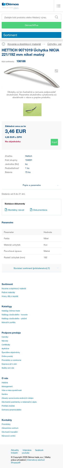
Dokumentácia (38, 209)
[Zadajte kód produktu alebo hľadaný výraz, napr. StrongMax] (31, 17)
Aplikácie (5, 348)
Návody (5, 341)
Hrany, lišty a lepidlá (10, 296)
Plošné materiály (8, 292)
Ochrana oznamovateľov (12, 410)
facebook (39, 450)
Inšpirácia (27, 450)
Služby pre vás (8, 368)
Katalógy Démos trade (11, 311)
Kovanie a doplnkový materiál (24, 44)
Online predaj (7, 356)
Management (7, 386)
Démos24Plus (31, 25)
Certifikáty (6, 344)
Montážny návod (14, 209)
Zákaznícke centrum (10, 428)
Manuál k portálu (8, 322)
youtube (25, 452)
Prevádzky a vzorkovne (11, 360)
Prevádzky (6, 424)
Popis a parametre (41, 185)
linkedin (14, 452)
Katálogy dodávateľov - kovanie (15, 314)
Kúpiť (54, 142)
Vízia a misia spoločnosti (12, 390)
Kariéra (5, 394)
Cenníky (5, 337)
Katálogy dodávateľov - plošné (14, 318)
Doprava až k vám (9, 364)
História (5, 382)
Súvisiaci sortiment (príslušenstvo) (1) (36, 268)
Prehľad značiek (8, 406)
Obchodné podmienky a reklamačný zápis (19, 402)
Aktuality (15, 450)
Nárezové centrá (8, 436)
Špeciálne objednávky (11, 352)
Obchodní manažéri (10, 432)
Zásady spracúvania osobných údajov (18, 398)
